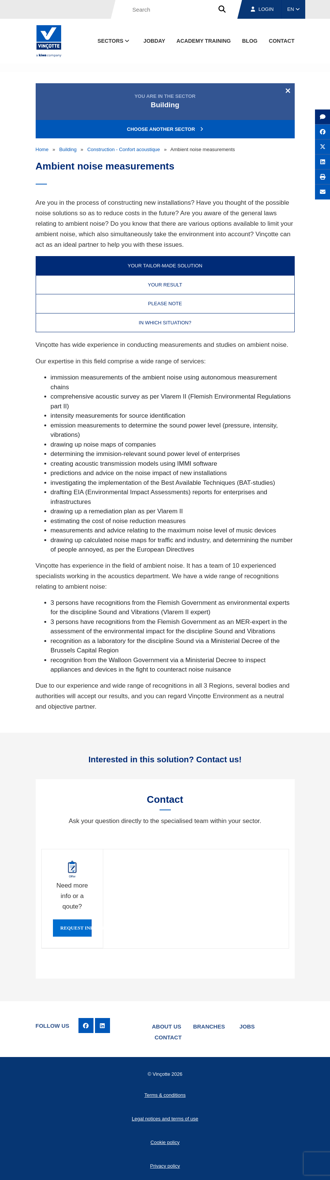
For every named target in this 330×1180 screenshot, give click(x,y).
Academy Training (203, 41)
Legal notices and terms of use (165, 1117)
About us (166, 1026)
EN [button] (293, 9)
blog (250, 41)
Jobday (154, 41)
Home (42, 149)
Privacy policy (165, 1164)
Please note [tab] (165, 303)
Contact (169, 1036)
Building (68, 149)
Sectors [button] (114, 41)
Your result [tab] (165, 285)
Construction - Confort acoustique (123, 149)
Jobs (250, 1026)
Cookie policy (165, 1141)
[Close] (288, 90)
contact (282, 41)
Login (262, 9)
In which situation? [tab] (165, 322)
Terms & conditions (165, 1093)
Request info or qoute (76, 928)
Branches (210, 1026)
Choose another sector (165, 129)
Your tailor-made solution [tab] (165, 265)
